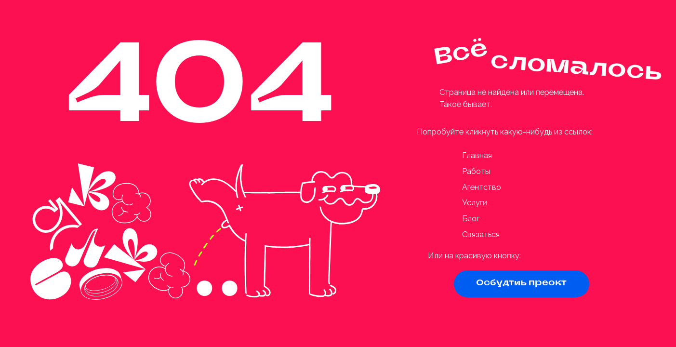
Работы (476, 171)
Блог (470, 218)
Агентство (481, 187)
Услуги (474, 202)
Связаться (481, 234)
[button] (521, 283)
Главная (477, 155)
